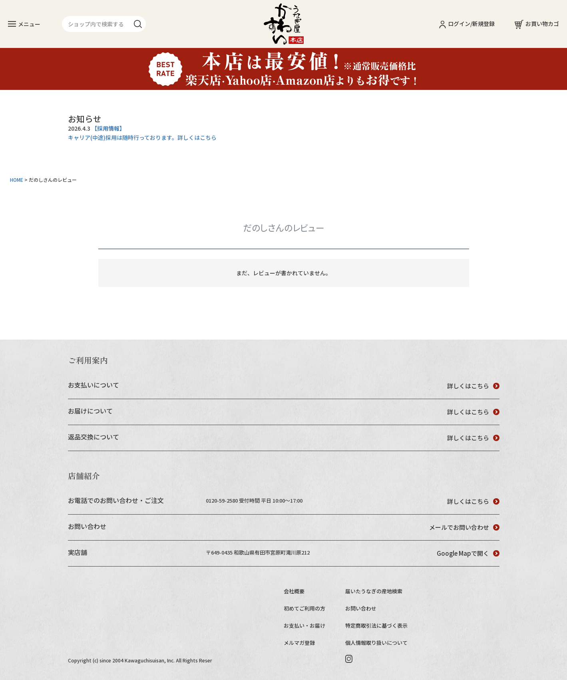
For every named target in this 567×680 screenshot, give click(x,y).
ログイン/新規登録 (467, 24)
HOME (16, 179)
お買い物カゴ (537, 24)
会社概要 (294, 591)
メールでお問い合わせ (464, 527)
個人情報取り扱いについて (376, 642)
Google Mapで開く (468, 553)
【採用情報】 (108, 128)
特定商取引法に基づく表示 (376, 625)
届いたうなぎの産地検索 (373, 591)
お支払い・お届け (304, 625)
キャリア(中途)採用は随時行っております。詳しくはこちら (142, 137)
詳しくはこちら (473, 386)
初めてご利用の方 (304, 608)
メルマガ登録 (299, 642)
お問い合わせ (360, 608)
